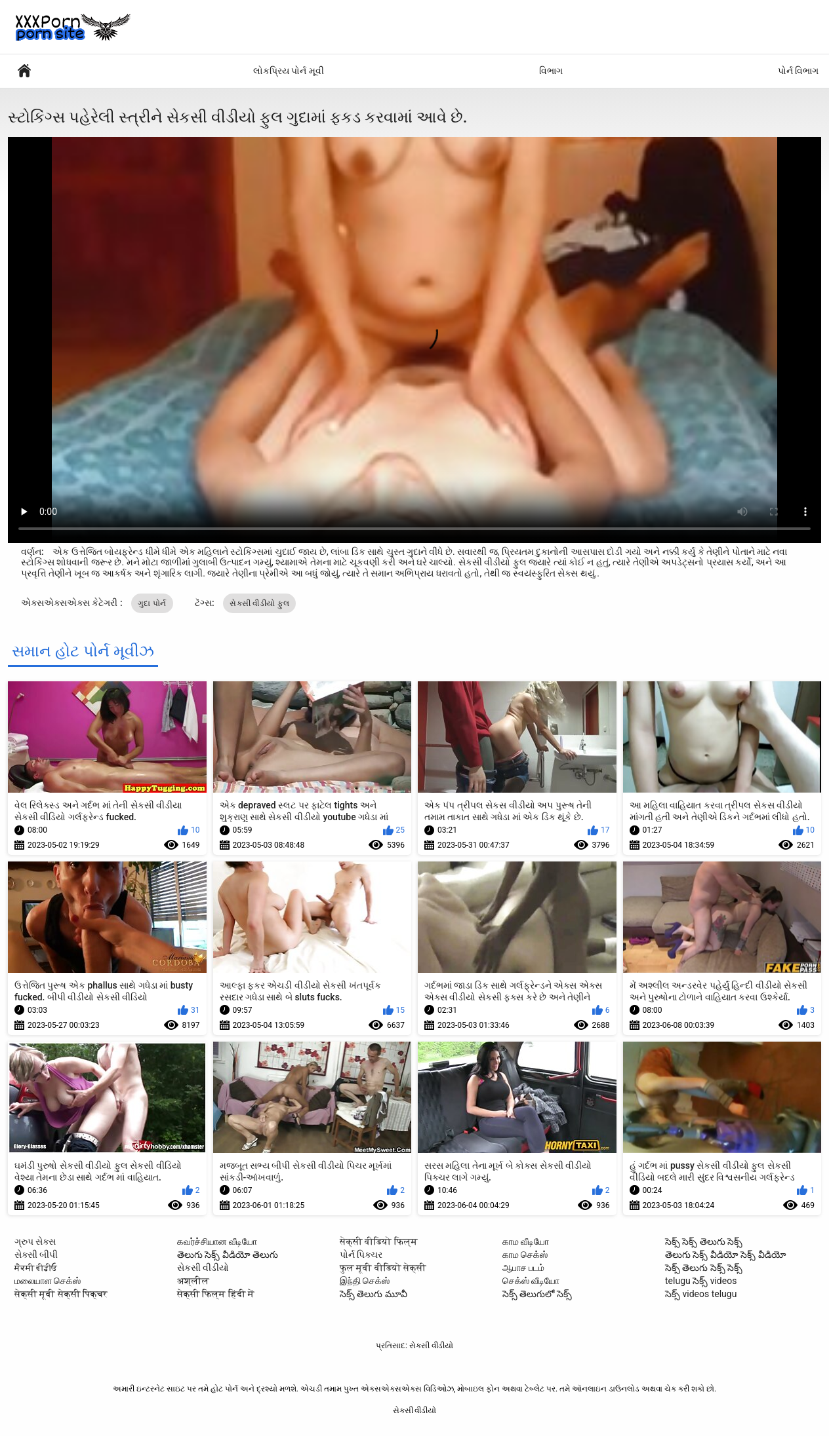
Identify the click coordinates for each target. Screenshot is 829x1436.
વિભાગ (551, 71)
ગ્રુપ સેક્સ (35, 1241)
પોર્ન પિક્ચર (361, 1254)
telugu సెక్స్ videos (701, 1280)
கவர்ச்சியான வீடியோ (217, 1241)
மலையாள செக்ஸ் (47, 1280)
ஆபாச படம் (523, 1267)
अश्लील (193, 1280)
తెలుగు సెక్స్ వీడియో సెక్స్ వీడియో (725, 1254)
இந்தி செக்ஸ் (365, 1280)
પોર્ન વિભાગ (798, 71)
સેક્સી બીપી (36, 1254)
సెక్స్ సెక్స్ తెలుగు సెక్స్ (703, 1241)
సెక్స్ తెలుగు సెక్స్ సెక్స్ (703, 1267)
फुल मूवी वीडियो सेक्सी (383, 1267)
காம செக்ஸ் (525, 1254)
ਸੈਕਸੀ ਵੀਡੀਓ (35, 1267)
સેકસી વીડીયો (203, 1267)
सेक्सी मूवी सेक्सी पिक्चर (61, 1294)
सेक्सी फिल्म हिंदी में (215, 1294)
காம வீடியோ (525, 1241)
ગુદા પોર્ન (152, 603)
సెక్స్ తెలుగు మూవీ (373, 1294)
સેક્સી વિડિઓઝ (24, 71)
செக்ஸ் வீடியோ (530, 1280)
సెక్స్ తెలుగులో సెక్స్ (537, 1294)
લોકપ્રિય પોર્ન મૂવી (288, 71)
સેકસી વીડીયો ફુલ (259, 603)
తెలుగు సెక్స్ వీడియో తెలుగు (227, 1254)
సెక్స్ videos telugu (701, 1294)
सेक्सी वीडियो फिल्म (379, 1241)
